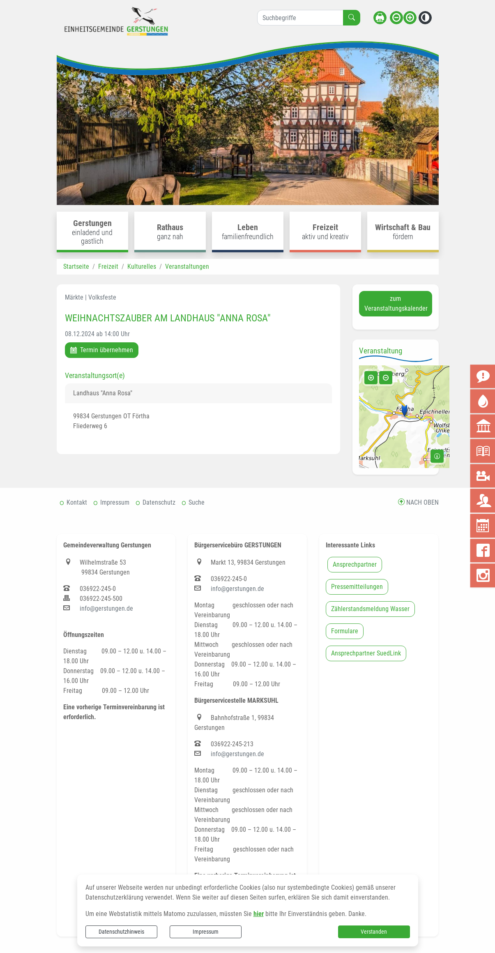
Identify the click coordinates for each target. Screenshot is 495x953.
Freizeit (108, 266)
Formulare (344, 631)
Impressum (206, 931)
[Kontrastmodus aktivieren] (425, 17)
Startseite (76, 266)
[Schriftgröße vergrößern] (410, 17)
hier (258, 914)
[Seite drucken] (380, 17)
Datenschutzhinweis (121, 931)
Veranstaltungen (187, 266)
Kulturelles (141, 266)
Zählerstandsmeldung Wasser (370, 609)
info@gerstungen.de (106, 608)
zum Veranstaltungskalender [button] (396, 303)
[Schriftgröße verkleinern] (396, 17)
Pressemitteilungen (357, 587)
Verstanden (374, 931)
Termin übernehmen (101, 350)
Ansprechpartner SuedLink (366, 653)
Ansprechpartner (355, 564)
